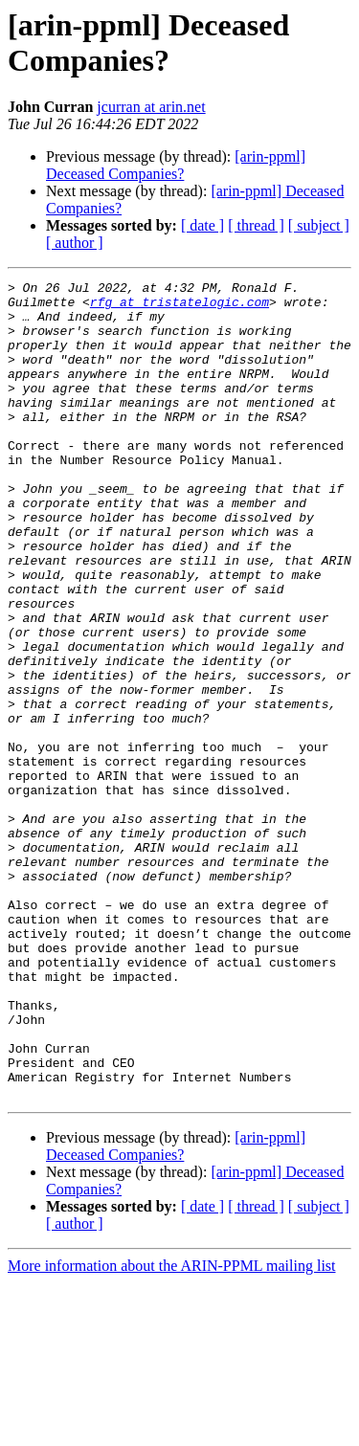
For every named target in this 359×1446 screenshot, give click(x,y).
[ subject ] (318, 225)
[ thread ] (256, 225)
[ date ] (202, 225)
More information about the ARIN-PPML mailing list (172, 1429)
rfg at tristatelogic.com (179, 307)
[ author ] (74, 242)
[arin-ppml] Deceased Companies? (175, 165)
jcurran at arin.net (151, 107)
